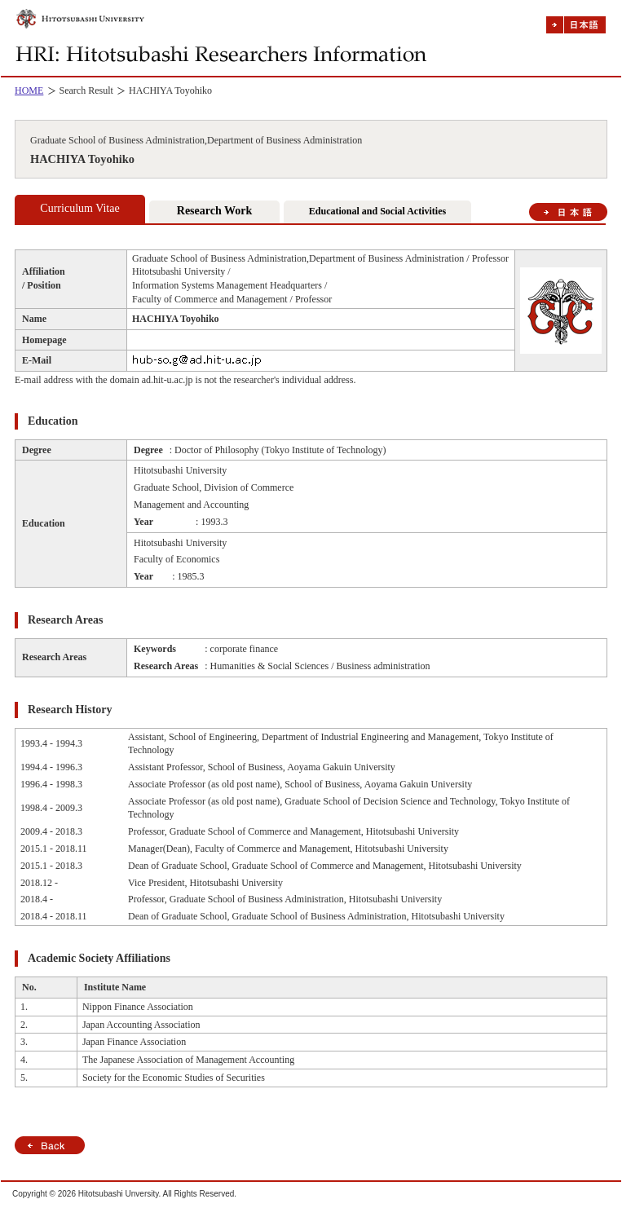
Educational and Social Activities (377, 211)
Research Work (214, 211)
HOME (29, 90)
